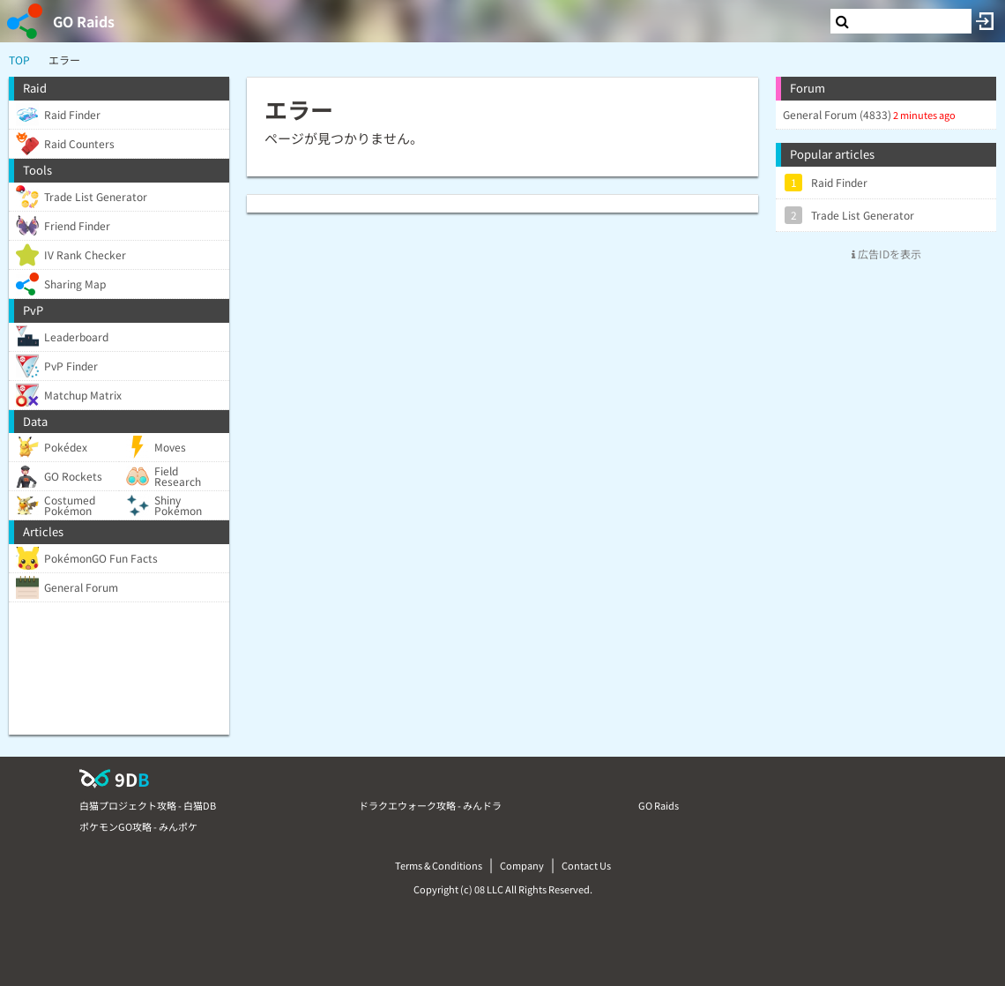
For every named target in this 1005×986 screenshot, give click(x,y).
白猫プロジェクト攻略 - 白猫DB (147, 805)
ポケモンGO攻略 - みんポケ (138, 826)
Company (522, 865)
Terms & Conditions (438, 865)
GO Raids (84, 21)
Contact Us (586, 865)
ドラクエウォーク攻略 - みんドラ (430, 805)
